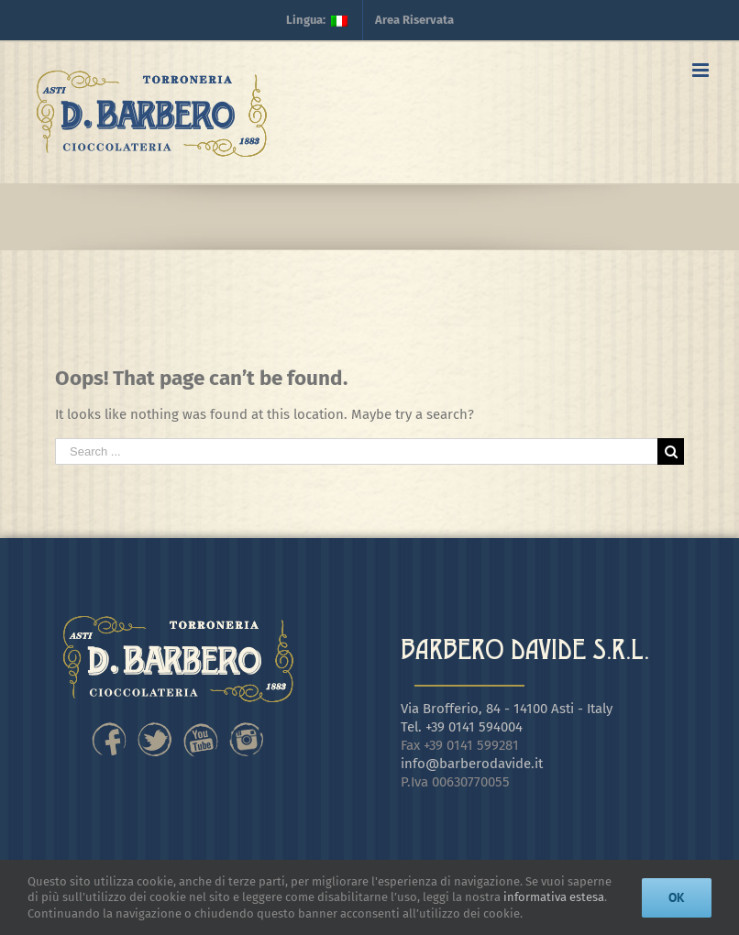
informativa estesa (553, 897)
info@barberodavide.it (472, 763)
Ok (676, 897)
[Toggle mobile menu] (701, 70)
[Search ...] (356, 451)
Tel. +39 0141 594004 (462, 727)
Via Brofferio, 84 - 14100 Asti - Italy (506, 708)
